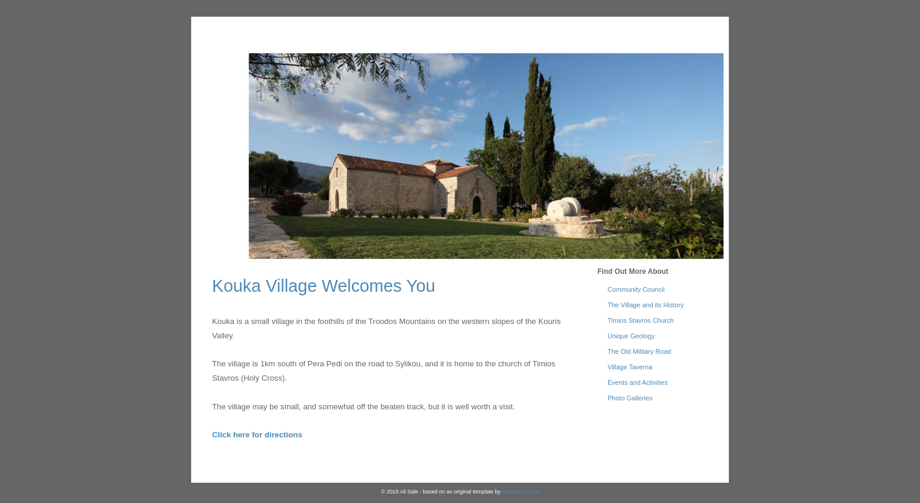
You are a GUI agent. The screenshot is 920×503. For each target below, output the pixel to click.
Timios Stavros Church (641, 320)
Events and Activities (638, 382)
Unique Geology (631, 336)
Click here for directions (257, 434)
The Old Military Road (639, 351)
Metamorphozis (520, 492)
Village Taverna (630, 367)
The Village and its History (646, 304)
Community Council (636, 289)
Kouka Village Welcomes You (324, 285)
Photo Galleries (630, 398)
